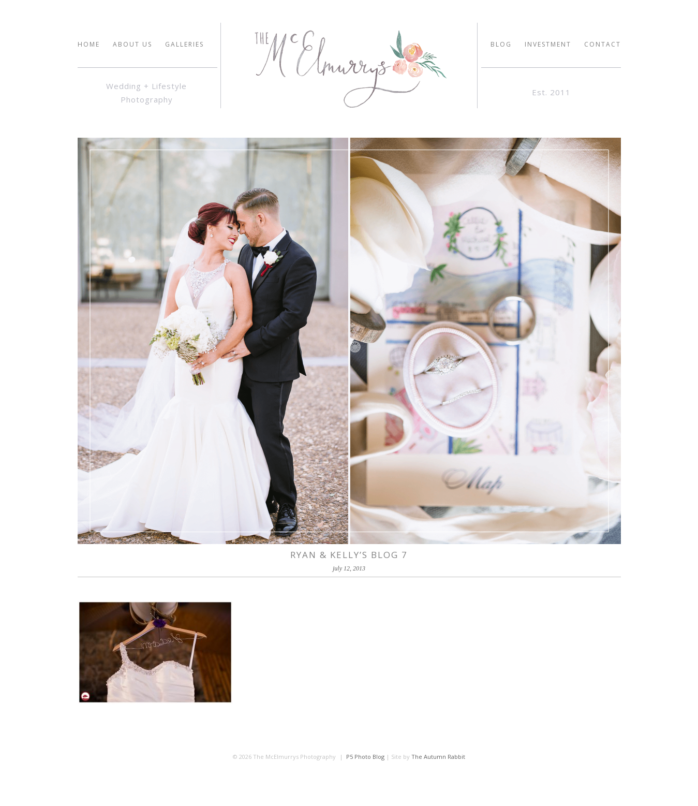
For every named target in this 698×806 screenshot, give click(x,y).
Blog (501, 44)
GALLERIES (184, 44)
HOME (89, 44)
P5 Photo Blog (365, 756)
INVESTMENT (548, 44)
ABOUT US (132, 44)
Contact (602, 44)
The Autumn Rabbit (438, 756)
